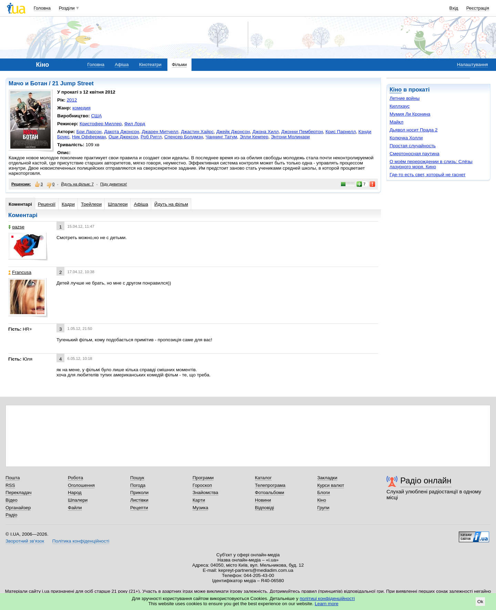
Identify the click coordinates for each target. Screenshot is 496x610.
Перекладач (18, 492)
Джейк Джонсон (233, 131)
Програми (203, 477)
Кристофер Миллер (101, 123)
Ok (480, 601)
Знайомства (205, 492)
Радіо (11, 514)
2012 (72, 100)
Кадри (68, 204)
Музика (200, 507)
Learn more (327, 603)
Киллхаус (400, 106)
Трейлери (91, 204)
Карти (199, 500)
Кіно (396, 89)
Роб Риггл (151, 136)
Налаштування (472, 64)
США (96, 115)
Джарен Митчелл (160, 131)
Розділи (67, 8)
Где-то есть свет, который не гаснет (427, 174)
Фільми (179, 64)
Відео (12, 500)
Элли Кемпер (254, 136)
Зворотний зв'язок (25, 541)
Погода (137, 485)
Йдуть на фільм (171, 204)
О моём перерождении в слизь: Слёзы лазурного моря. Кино (431, 164)
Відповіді (264, 507)
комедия (81, 107)
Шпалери (117, 204)
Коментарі (20, 204)
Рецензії (46, 204)
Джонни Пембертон (302, 131)
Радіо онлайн (426, 480)
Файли (75, 507)
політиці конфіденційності (327, 598)
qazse (16, 226)
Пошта (13, 477)
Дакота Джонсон (121, 131)
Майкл (396, 122)
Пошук (137, 477)
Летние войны (405, 98)
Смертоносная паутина (414, 153)
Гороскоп (202, 485)
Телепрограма (270, 485)
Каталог (263, 477)
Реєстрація (477, 8)
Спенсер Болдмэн (183, 136)
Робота (75, 477)
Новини (263, 500)
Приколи (139, 492)
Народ (75, 492)
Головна (42, 8)
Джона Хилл (265, 131)
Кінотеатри (150, 64)
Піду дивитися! (113, 184)
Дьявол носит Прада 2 (413, 129)
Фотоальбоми (269, 492)
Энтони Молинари (290, 136)
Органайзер (18, 507)
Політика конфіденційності (80, 541)
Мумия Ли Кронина (410, 114)
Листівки (139, 500)
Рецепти (139, 507)
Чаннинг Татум (221, 136)
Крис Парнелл (341, 131)
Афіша (121, 64)
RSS (10, 485)
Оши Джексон (123, 136)
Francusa (19, 272)
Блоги (323, 492)
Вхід (454, 8)
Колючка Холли (406, 137)
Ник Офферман (89, 136)
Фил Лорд (134, 123)
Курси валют (330, 485)
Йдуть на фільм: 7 (77, 184)
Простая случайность (413, 145)
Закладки (327, 477)
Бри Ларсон (89, 131)
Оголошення (81, 485)
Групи (323, 507)
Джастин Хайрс (197, 131)
